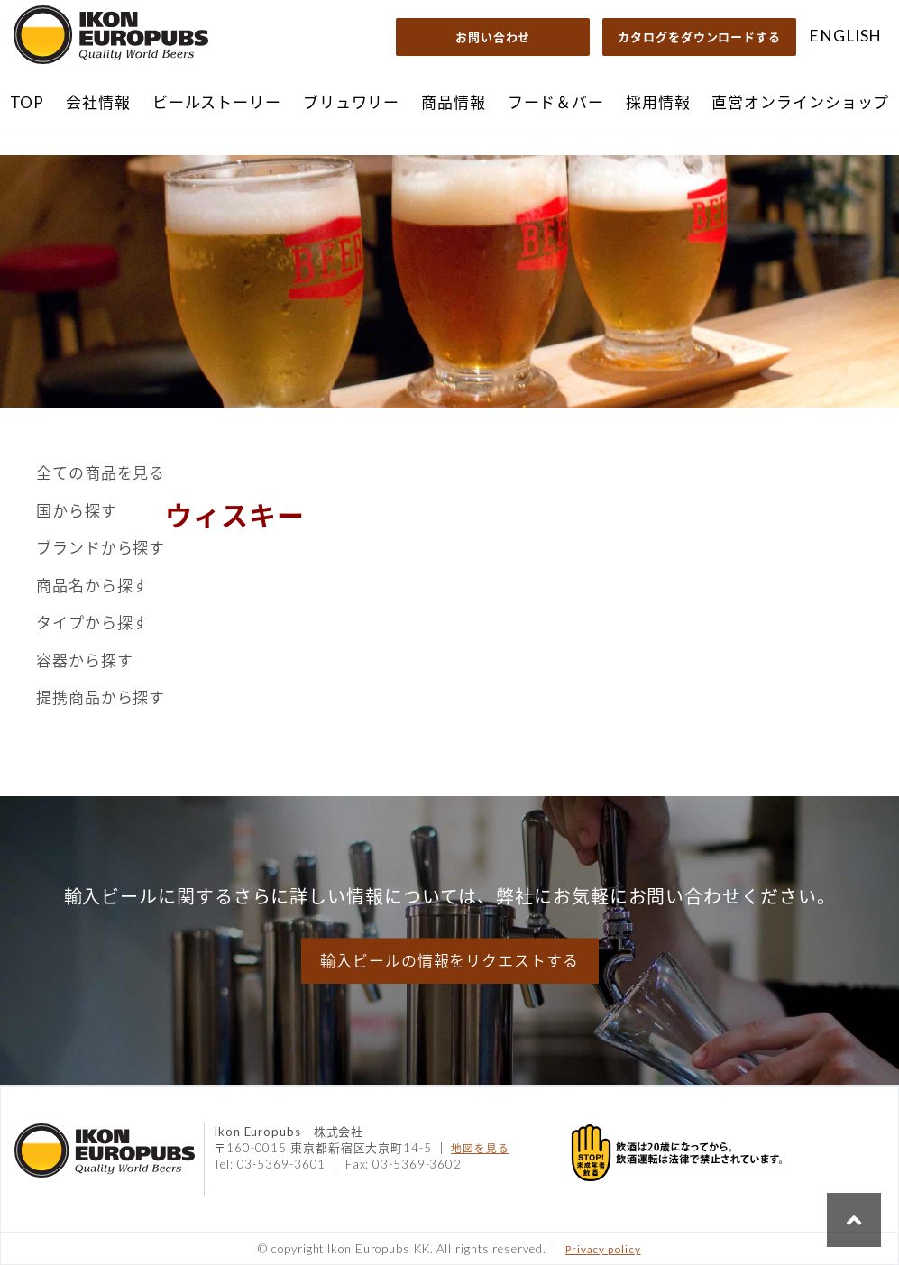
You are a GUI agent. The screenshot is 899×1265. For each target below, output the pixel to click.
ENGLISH (845, 35)
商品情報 (453, 102)
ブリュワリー (351, 102)
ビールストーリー (216, 102)
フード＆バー (556, 102)
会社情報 (98, 102)
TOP (27, 102)
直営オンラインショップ (800, 102)
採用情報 (658, 102)
